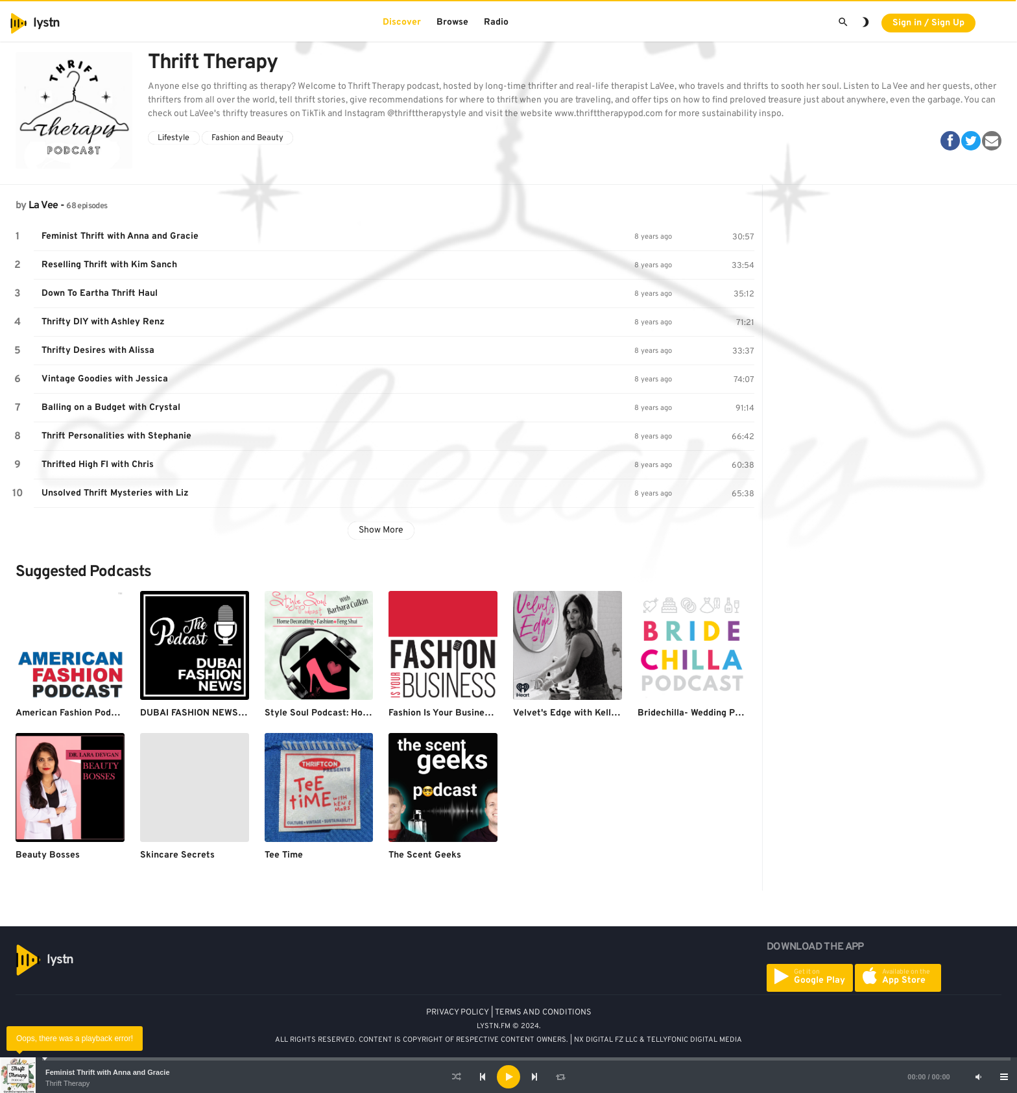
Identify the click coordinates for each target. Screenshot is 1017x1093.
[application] (508, 1077)
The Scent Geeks (425, 855)
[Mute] (978, 1077)
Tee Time (284, 855)
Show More (381, 530)
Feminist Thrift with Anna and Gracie (107, 1072)
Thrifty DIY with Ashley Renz (103, 322)
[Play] (508, 1076)
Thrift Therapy (67, 1083)
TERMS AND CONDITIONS (543, 1012)
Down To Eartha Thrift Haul (100, 293)
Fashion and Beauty (247, 138)
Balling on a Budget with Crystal (111, 407)
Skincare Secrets (177, 855)
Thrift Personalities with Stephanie (116, 436)
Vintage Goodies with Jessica (105, 379)
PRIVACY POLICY (457, 1012)
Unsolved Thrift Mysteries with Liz (115, 493)
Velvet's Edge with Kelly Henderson (589, 713)
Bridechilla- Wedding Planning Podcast (721, 713)
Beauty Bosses (48, 855)
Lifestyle (173, 138)
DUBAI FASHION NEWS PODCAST (211, 713)
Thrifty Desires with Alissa (98, 350)
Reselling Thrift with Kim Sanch (109, 264)
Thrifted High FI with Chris (98, 464)
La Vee (43, 205)
